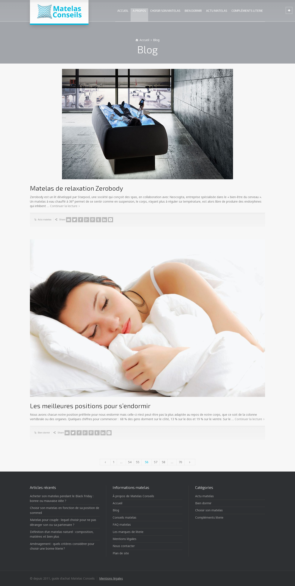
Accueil (117, 503)
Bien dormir (44, 432)
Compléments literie (209, 517)
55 (137, 462)
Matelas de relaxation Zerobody (76, 188)
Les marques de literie (128, 532)
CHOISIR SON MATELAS (165, 10)
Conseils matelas (124, 517)
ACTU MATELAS (216, 10)
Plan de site (121, 553)
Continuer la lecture (63, 206)
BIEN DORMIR (193, 10)
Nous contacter (124, 546)
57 (155, 462)
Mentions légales (124, 539)
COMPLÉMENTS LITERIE (247, 10)
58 (163, 462)
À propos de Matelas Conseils (133, 496)
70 (180, 462)
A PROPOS (139, 10)
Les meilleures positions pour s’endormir (90, 405)
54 (129, 462)
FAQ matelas (122, 524)
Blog (116, 510)
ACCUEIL (122, 10)
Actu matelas (45, 219)
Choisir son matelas (209, 510)
